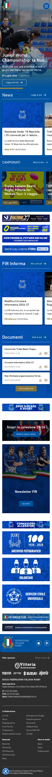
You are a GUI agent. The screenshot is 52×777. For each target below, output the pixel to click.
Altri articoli (38, 263)
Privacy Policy (36, 771)
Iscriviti (26, 503)
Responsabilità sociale (11, 734)
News (4, 758)
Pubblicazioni (43, 751)
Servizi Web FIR (33, 730)
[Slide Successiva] (10, 48)
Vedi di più (39, 337)
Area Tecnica (7, 726)
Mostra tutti (42, 658)
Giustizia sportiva (33, 719)
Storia (4, 719)
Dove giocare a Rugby (35, 715)
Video (40, 747)
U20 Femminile (8, 755)
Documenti (30, 723)
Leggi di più (38, 95)
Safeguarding (31, 726)
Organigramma (8, 723)
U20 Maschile (8, 751)
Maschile (6, 744)
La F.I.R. (5, 715)
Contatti (29, 734)
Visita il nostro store (26, 434)
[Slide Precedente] (4, 48)
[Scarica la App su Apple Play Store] (38, 643)
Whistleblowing (26, 773)
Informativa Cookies (10, 773)
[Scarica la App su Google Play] (47, 643)
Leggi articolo (14, 82)
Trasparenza (7, 730)
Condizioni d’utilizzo (21, 771)
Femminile (6, 747)
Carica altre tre (26, 388)
